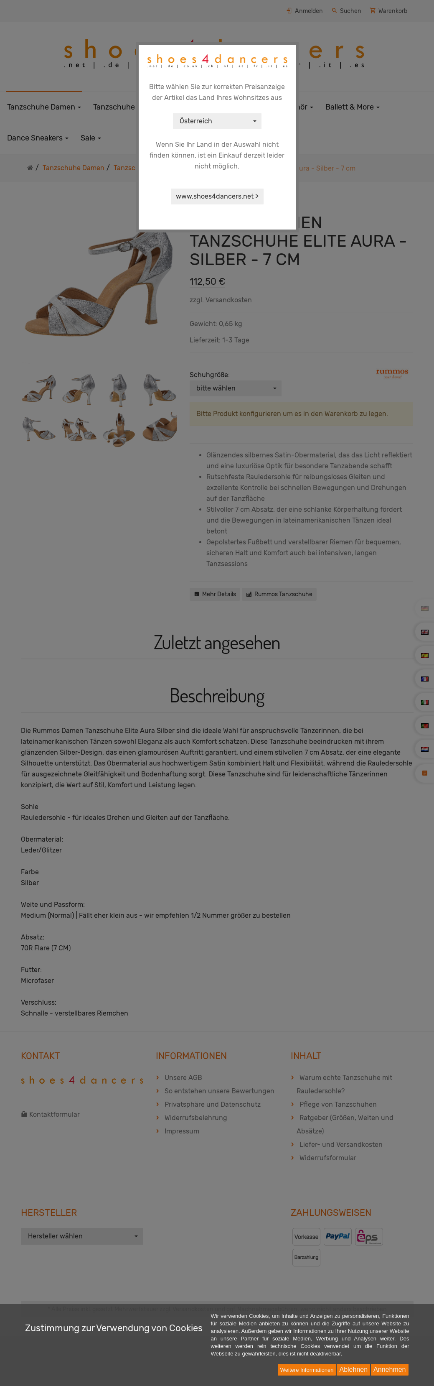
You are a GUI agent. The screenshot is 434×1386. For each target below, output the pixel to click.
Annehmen (389, 1369)
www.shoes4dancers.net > (217, 196)
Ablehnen (353, 1369)
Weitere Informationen (307, 1370)
